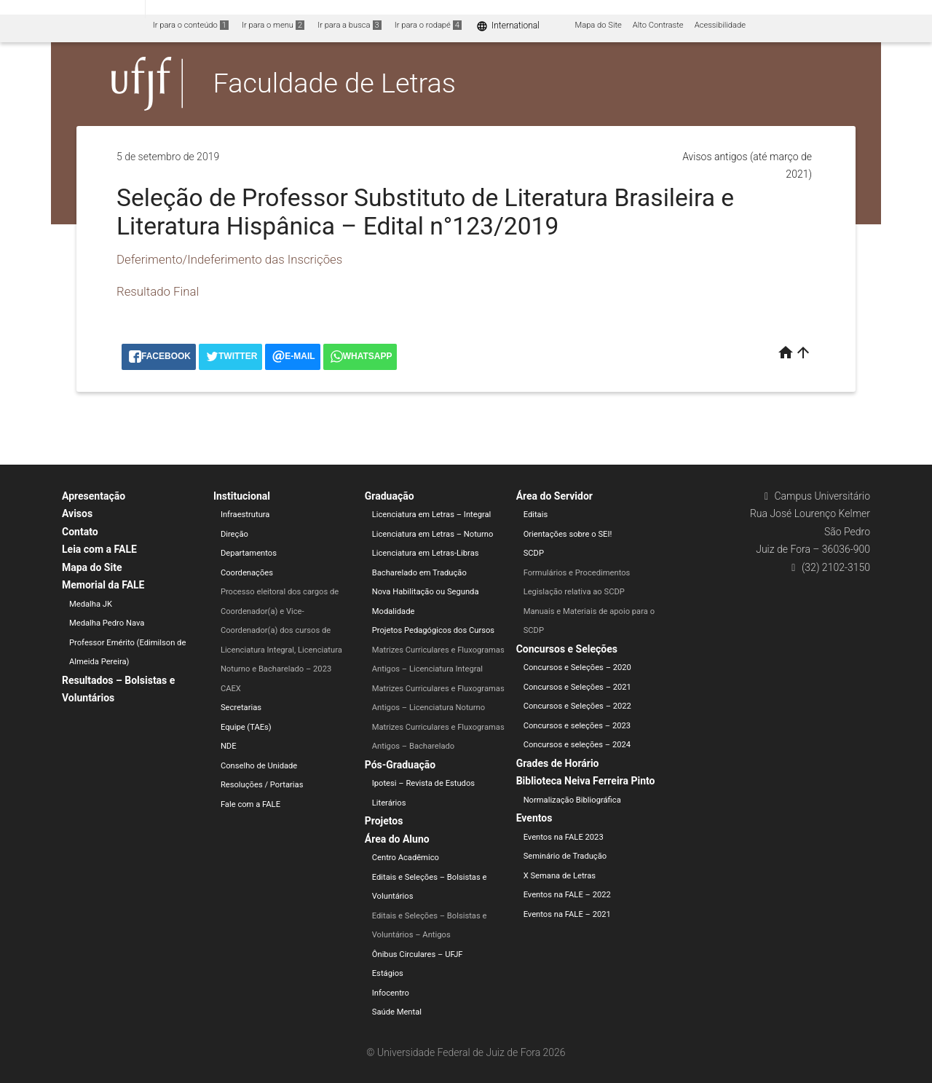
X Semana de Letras (560, 876)
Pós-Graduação (400, 765)
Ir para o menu (273, 25)
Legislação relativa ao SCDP (574, 591)
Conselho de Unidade (259, 766)
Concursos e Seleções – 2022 (577, 706)
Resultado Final (157, 291)
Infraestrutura (245, 514)
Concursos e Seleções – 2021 (577, 687)
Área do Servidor (554, 496)
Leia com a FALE (99, 549)
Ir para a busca (349, 25)
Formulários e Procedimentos (577, 573)
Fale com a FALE (250, 804)
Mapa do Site (597, 25)
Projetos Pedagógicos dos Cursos (433, 630)
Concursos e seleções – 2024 (577, 744)
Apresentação (93, 496)
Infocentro (390, 993)
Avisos (77, 513)
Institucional (241, 496)
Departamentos (249, 553)
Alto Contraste (658, 25)
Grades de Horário (557, 763)
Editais (536, 514)
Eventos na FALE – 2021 (567, 914)
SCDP (534, 553)
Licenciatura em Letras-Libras (425, 553)
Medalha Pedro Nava (106, 623)
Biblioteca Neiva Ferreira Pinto (585, 781)
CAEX (231, 688)
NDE (229, 746)
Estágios (387, 973)
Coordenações (247, 573)
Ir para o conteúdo (191, 25)
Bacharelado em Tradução (419, 573)
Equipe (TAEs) (246, 727)
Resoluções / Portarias (262, 784)
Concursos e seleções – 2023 (577, 725)
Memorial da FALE (103, 585)
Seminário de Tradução (565, 856)
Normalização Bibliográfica (572, 800)
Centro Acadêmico (405, 857)
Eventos (534, 818)
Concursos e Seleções (566, 649)
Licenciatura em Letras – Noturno (433, 534)
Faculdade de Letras (334, 83)
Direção (234, 534)
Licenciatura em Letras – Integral (431, 514)
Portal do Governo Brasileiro (72, 8)
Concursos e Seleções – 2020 (577, 667)
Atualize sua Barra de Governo (223, 8)
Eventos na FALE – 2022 (567, 894)
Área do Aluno (397, 839)
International (508, 25)
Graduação (389, 496)
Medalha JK (90, 604)
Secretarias (241, 707)
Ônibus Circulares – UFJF (417, 954)
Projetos (384, 821)
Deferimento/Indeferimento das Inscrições (229, 259)
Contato (80, 531)
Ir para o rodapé (428, 25)
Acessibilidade (720, 25)
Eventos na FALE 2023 (564, 837)
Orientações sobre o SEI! (568, 534)
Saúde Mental (397, 1012)
